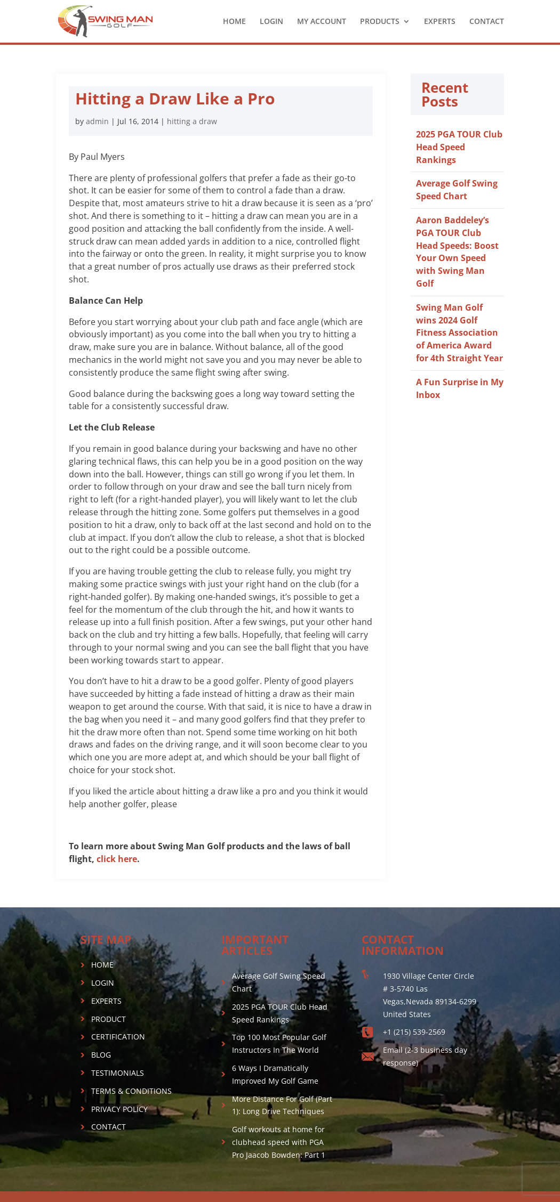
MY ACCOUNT (321, 22)
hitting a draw (192, 121)
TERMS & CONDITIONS (131, 1091)
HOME (234, 22)
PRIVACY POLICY (119, 1109)
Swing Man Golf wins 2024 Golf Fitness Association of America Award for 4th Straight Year (459, 333)
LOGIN (271, 22)
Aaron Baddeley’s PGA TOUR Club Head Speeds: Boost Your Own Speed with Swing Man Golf (457, 251)
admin (97, 121)
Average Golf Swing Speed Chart (457, 189)
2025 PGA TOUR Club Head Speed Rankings (459, 147)
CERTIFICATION (118, 1037)
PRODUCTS (379, 22)
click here (117, 859)
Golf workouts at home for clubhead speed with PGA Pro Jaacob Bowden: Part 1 (278, 1142)
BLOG (101, 1055)
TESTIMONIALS (117, 1073)
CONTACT (486, 22)
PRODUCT (108, 1019)
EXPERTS (439, 22)
